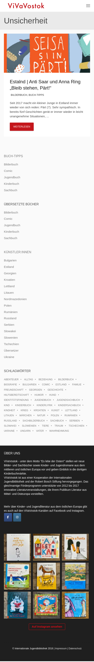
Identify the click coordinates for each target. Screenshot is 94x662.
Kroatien (9, 279)
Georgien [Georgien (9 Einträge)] (35, 389)
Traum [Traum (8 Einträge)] (59, 425)
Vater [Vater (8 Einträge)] (40, 431)
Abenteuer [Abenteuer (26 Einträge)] (11, 379)
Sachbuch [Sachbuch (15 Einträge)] (57, 420)
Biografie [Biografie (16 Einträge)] (10, 384)
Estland (9, 266)
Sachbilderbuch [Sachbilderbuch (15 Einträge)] (34, 420)
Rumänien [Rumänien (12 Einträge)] (71, 415)
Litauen (9, 292)
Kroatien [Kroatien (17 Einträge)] (40, 410)
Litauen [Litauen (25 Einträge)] (9, 415)
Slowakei (10, 331)
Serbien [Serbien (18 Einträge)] (74, 420)
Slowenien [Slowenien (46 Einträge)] (29, 425)
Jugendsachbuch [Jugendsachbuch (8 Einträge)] (68, 400)
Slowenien (11, 337)
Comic (8, 170)
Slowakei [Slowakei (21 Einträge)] (10, 425)
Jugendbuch (12, 177)
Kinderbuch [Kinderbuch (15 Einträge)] (23, 405)
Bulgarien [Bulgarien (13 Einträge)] (29, 384)
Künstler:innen (17, 252)
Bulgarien (10, 260)
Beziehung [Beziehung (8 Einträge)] (45, 379)
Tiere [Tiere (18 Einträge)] (45, 425)
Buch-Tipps (36, 94)
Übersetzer (11, 350)
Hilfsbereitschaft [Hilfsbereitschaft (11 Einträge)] (16, 395)
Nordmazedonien (15, 299)
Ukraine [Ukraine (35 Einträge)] (9, 431)
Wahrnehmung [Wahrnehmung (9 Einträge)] (59, 431)
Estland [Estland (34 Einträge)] (61, 384)
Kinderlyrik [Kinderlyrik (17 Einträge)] (44, 405)
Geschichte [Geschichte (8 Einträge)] (55, 389)
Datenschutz (75, 649)
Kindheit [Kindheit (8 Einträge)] (9, 410)
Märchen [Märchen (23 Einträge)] (25, 415)
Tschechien (11, 344)
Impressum (61, 649)
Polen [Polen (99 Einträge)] (55, 415)
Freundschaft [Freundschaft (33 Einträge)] (14, 389)
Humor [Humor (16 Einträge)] (38, 395)
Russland (10, 318)
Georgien (10, 273)
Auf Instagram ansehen (47, 627)
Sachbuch (10, 190)
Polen (8, 305)
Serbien (9, 324)
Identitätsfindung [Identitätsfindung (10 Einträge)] (16, 400)
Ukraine (9, 357)
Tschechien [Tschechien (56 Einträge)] (76, 425)
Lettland (9, 286)
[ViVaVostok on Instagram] (17, 517)
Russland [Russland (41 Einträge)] (10, 420)
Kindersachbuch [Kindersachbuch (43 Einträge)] (69, 405)
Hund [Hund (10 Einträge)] (52, 395)
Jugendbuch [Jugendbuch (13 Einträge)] (42, 400)
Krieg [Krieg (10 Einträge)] (24, 410)
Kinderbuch (11, 183)
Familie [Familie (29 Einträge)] (76, 384)
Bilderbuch (19, 94)
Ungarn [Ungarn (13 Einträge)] (25, 431)
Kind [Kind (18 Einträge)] (7, 405)
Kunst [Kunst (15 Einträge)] (55, 410)
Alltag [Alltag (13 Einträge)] (28, 379)
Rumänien (11, 312)
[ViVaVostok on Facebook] (8, 517)
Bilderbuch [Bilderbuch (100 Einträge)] (66, 379)
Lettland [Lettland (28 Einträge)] (71, 410)
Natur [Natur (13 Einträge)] (41, 415)
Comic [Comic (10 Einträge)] (46, 384)
